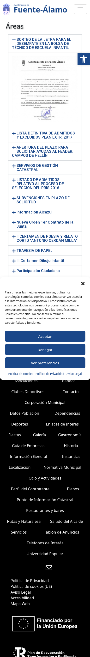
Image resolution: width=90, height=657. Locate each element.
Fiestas (14, 435)
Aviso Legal (74, 374)
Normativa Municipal (62, 467)
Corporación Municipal (45, 402)
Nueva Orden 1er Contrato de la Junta (45, 224)
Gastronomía (70, 435)
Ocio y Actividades (45, 478)
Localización (20, 467)
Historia (71, 445)
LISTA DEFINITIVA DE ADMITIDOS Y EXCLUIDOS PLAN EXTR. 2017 (46, 135)
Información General (28, 456)
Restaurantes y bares (45, 510)
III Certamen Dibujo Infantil (40, 260)
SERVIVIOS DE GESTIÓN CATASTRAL (37, 167)
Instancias (71, 456)
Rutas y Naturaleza (24, 521)
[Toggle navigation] (80, 9)
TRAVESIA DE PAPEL (35, 250)
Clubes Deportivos (27, 391)
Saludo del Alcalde (66, 521)
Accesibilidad (22, 598)
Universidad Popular (45, 553)
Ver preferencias (45, 362)
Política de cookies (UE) (31, 586)
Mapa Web (20, 603)
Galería (39, 435)
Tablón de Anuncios (61, 532)
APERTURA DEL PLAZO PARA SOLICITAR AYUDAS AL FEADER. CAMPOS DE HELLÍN (42, 151)
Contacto (70, 391)
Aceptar (45, 336)
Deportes (19, 424)
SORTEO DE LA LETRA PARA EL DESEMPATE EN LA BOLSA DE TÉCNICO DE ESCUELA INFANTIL (41, 43)
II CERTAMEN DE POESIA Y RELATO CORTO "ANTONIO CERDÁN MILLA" (47, 238)
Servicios (19, 532)
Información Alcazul (34, 212)
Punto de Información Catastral (45, 499)
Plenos (73, 489)
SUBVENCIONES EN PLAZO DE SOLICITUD (43, 200)
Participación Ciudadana (38, 270)
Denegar (45, 349)
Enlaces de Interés (62, 424)
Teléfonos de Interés (45, 543)
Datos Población (24, 413)
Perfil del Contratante (30, 489)
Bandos (68, 380)
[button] (84, 59)
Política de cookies (20, 374)
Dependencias (67, 413)
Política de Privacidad (50, 374)
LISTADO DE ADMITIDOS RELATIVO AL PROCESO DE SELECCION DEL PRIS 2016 (38, 183)
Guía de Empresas (28, 445)
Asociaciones (25, 380)
